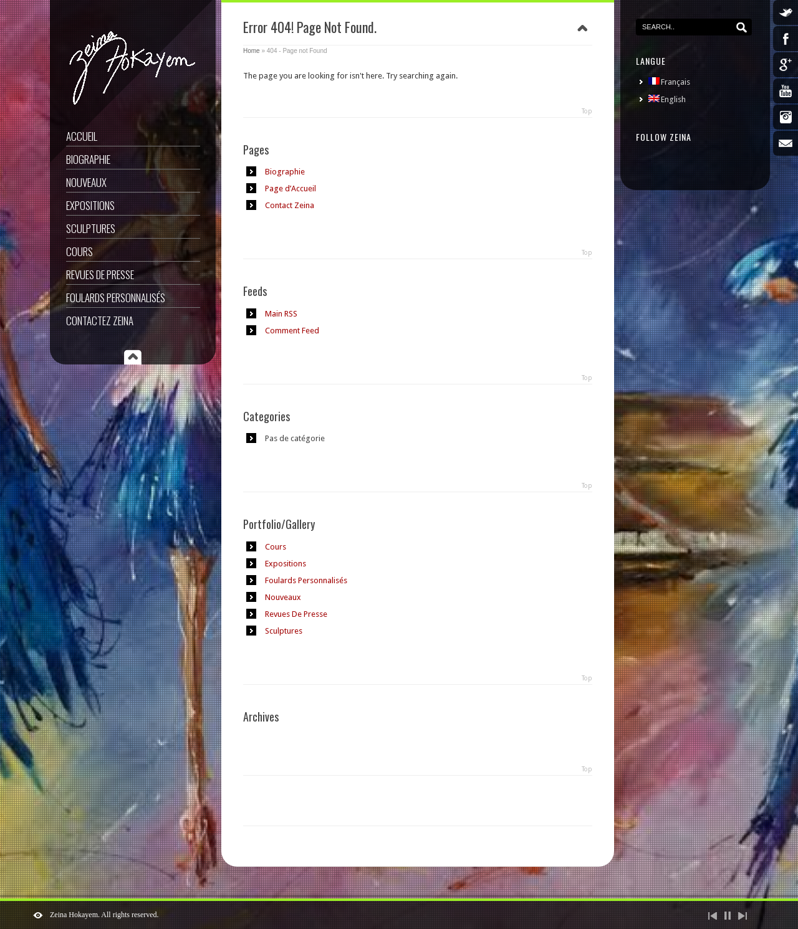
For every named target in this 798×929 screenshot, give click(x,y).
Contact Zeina (289, 205)
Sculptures (90, 228)
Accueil (81, 136)
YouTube (785, 91)
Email (785, 143)
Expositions (90, 205)
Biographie (88, 159)
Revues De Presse (100, 274)
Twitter (785, 12)
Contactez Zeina (99, 320)
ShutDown (38, 915)
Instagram (785, 117)
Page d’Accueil (290, 188)
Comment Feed (292, 330)
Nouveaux (86, 182)
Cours (79, 251)
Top (587, 111)
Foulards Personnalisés (115, 297)
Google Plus (785, 64)
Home (251, 50)
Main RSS (281, 313)
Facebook (785, 38)
